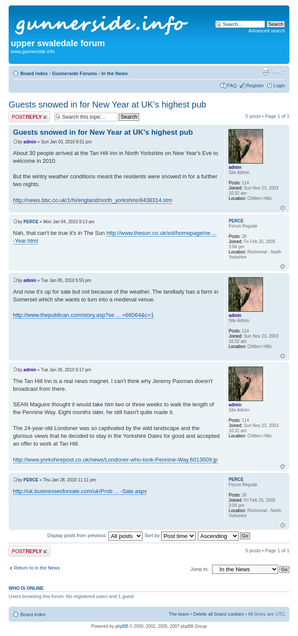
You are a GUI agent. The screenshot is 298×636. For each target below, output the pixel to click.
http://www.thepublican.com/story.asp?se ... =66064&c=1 (83, 315)
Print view (265, 72)
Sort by (170, 535)
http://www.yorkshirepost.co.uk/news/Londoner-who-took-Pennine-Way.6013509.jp (115, 459)
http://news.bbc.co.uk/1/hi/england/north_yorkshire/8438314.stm (92, 200)
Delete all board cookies (218, 614)
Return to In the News (37, 567)
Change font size (279, 72)
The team (179, 614)
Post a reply (29, 116)
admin (29, 141)
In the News (114, 73)
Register (255, 85)
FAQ (232, 85)
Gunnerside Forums (74, 73)
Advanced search (266, 30)
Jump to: (199, 569)
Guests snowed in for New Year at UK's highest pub (107, 104)
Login (279, 85)
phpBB (121, 626)
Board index (34, 73)
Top (282, 208)
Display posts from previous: (95, 535)
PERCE (30, 221)
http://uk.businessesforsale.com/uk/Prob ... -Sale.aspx (80, 491)
